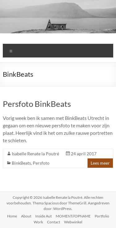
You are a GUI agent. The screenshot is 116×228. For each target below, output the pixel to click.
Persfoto (41, 163)
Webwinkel (73, 222)
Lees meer (100, 163)
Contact (53, 222)
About (26, 216)
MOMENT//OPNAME (73, 216)
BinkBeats (21, 163)
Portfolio (102, 216)
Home (12, 216)
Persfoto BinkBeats (37, 104)
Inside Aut (43, 216)
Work (38, 222)
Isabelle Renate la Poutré (35, 153)
